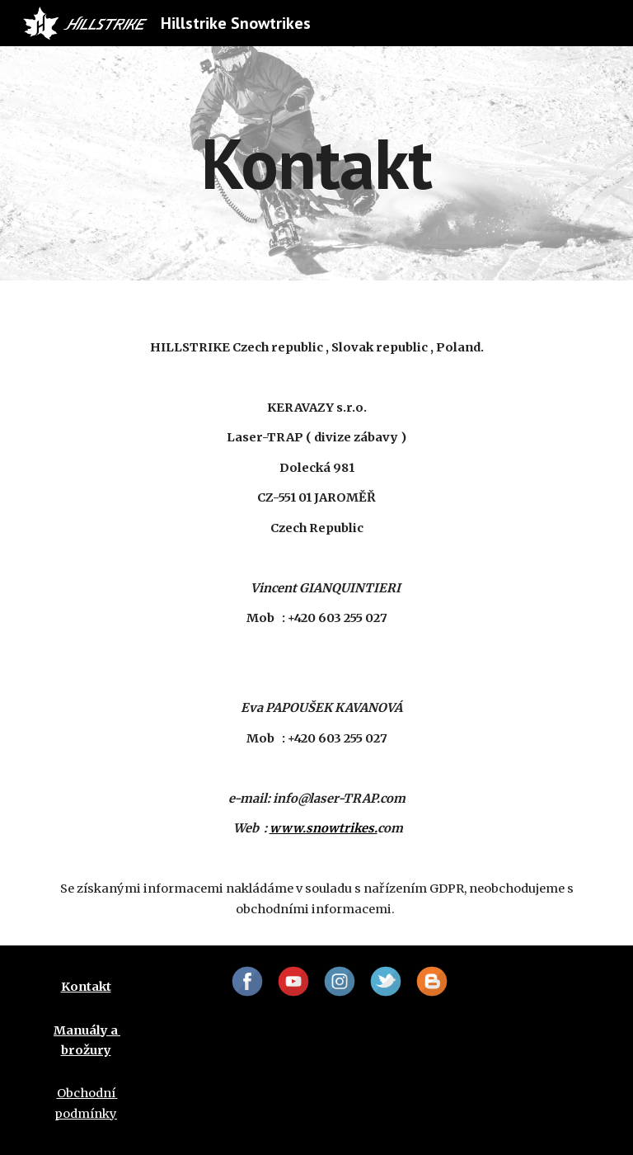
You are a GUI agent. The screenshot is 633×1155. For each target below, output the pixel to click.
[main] (316, 163)
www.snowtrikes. (323, 828)
